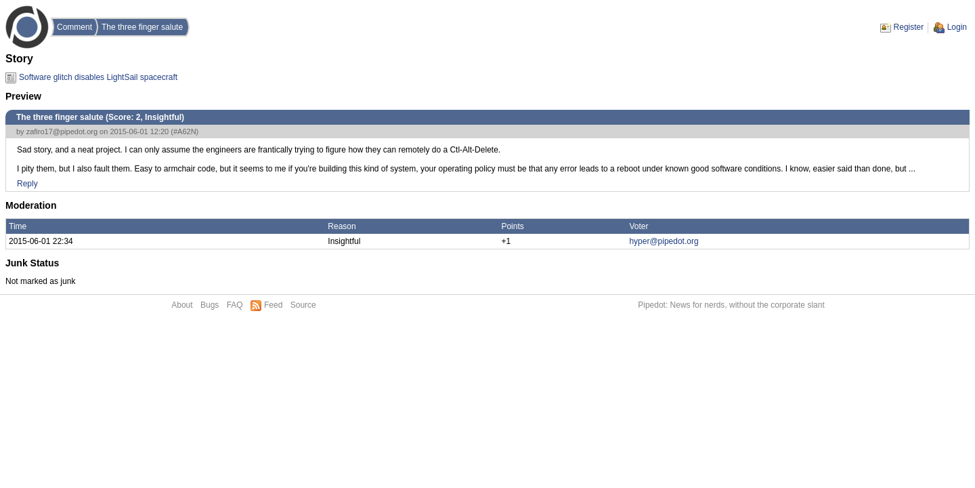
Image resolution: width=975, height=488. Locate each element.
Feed (273, 305)
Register (909, 27)
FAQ (235, 305)
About (181, 305)
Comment (74, 27)
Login (957, 27)
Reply (27, 183)
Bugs (209, 305)
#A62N (184, 131)
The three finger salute (142, 27)
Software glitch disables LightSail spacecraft (98, 77)
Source (303, 305)
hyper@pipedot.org (663, 241)
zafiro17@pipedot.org (62, 131)
